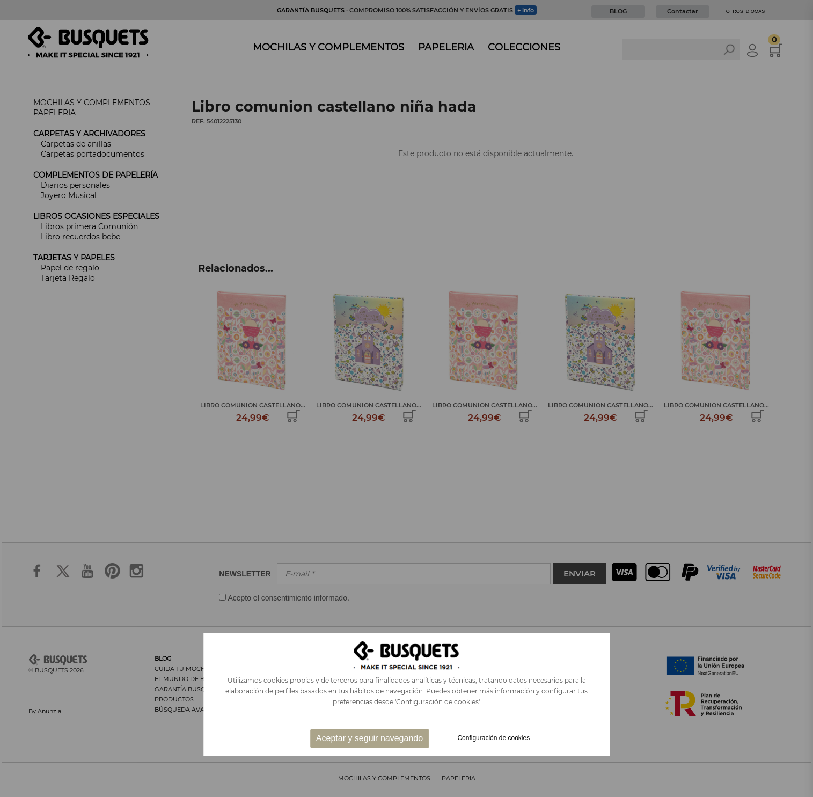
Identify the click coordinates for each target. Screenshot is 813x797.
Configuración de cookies (493, 738)
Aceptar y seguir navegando (369, 738)
